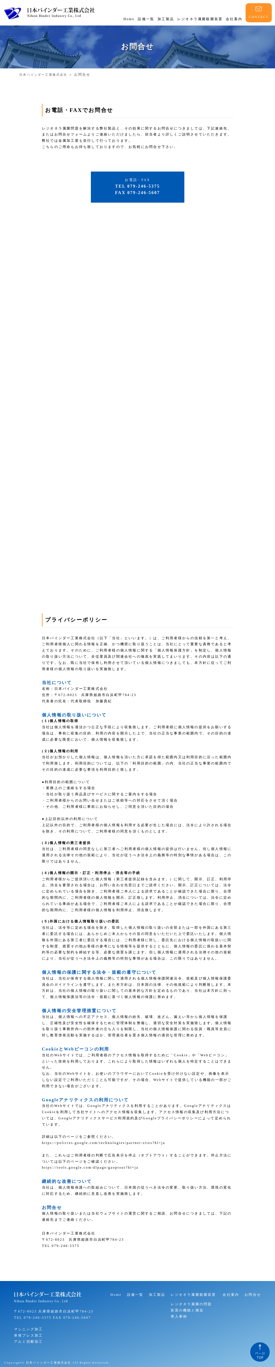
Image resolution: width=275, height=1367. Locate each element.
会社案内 (234, 19)
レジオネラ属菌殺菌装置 (200, 19)
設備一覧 (146, 19)
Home (128, 19)
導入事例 (179, 1316)
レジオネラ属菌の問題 (191, 1304)
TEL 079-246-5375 (33, 1317)
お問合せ (252, 1294)
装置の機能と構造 (187, 1310)
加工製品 (165, 19)
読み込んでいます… (137, 406)
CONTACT (259, 17)
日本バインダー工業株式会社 (43, 74)
